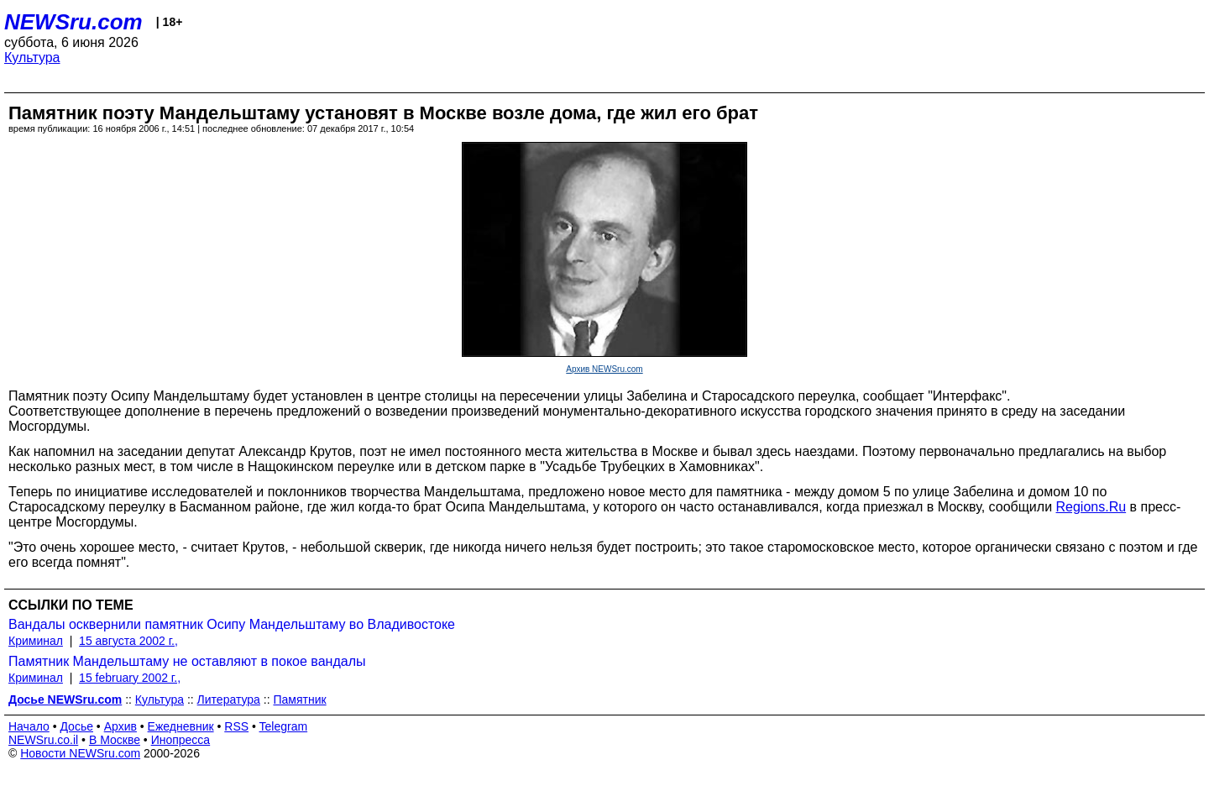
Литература (228, 699)
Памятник (299, 699)
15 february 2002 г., (130, 677)
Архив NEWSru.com (604, 369)
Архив (120, 726)
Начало (29, 726)
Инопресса (181, 740)
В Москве (114, 740)
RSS (236, 726)
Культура (32, 57)
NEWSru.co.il (43, 740)
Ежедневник (181, 726)
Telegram (283, 726)
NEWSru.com (73, 21)
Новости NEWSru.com (80, 753)
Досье (76, 726)
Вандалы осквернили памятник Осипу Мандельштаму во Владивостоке (231, 624)
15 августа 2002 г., (128, 640)
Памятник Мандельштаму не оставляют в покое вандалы (186, 661)
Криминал (35, 640)
